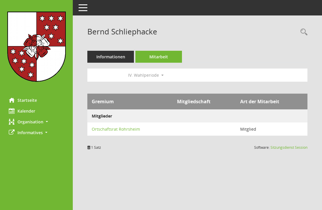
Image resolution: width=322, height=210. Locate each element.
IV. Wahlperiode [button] (146, 75)
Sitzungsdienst (288, 147)
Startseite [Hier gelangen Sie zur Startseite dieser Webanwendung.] (23, 100)
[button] (36, 121)
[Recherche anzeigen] (302, 32)
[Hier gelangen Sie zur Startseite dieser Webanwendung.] (36, 46)
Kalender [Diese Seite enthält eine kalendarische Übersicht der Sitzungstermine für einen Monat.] (22, 111)
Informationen (110, 57)
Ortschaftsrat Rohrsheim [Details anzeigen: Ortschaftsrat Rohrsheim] (116, 129)
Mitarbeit (158, 57)
